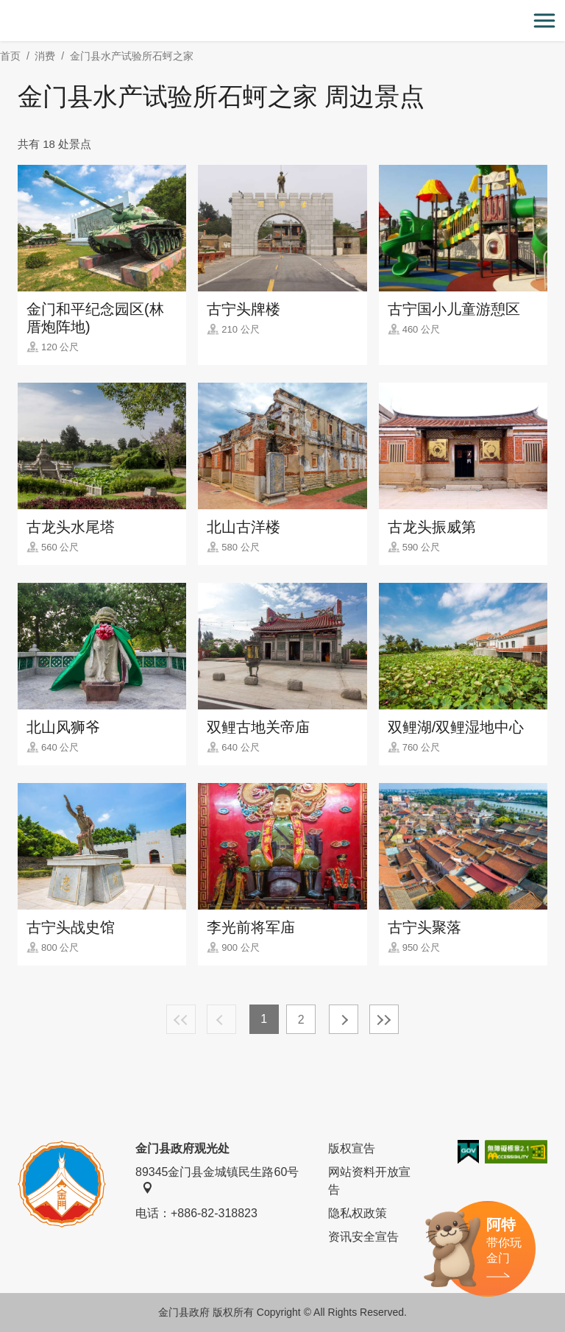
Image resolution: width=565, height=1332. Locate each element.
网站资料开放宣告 (369, 1181)
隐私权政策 (357, 1213)
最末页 (384, 1019)
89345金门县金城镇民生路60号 (217, 1180)
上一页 (221, 1019)
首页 (10, 56)
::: (5, 8)
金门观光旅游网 (282, 21)
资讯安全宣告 (363, 1236)
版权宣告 (351, 1148)
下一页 (343, 1019)
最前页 (181, 1019)
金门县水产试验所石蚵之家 (131, 56)
